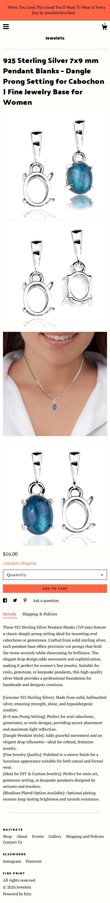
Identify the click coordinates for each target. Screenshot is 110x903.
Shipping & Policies (39, 614)
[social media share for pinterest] (25, 600)
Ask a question (46, 600)
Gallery (55, 836)
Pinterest (34, 861)
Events (38, 836)
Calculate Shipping (19, 563)
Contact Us (12, 842)
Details (10, 614)
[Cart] (104, 28)
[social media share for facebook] (5, 600)
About (23, 836)
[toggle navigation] (6, 26)
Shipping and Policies (85, 836)
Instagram (12, 861)
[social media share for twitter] (15, 600)
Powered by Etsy (17, 894)
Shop (8, 836)
